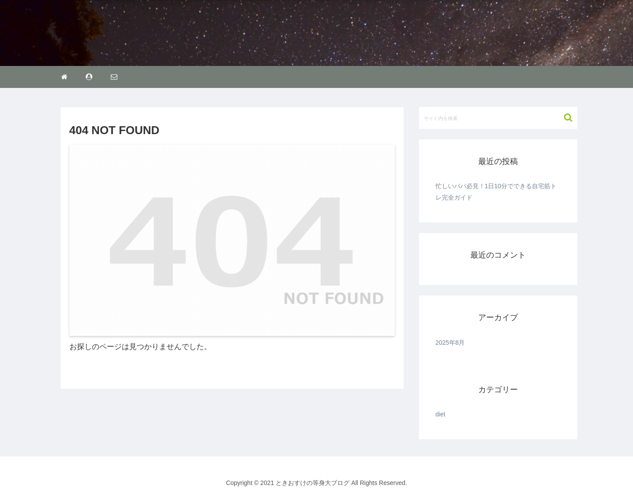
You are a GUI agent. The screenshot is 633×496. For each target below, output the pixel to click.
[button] (564, 118)
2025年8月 (450, 342)
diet (441, 414)
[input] (498, 118)
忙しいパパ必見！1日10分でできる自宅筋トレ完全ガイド (496, 191)
